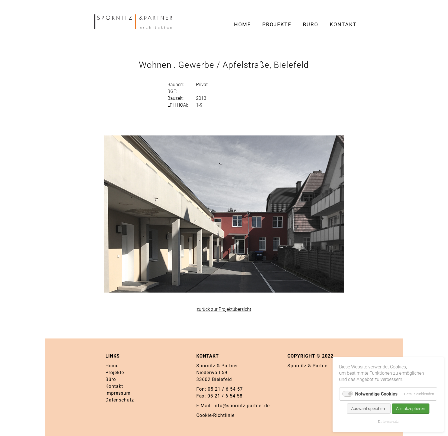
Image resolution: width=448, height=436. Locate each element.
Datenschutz (388, 421)
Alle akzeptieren (410, 408)
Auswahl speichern (368, 408)
